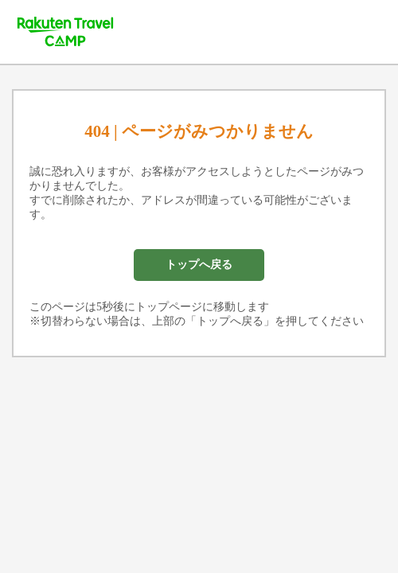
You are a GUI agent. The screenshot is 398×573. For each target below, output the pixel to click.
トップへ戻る (199, 265)
